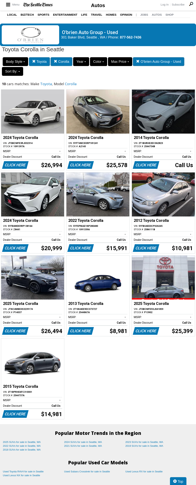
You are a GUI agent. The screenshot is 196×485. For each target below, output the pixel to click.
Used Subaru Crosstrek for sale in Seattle (87, 471)
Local (12, 14)
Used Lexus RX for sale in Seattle (144, 471)
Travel (96, 14)
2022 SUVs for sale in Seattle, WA (22, 445)
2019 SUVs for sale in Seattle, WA (144, 445)
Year (81, 62)
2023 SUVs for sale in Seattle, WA (144, 442)
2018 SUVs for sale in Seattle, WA (22, 449)
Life (84, 14)
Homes (111, 14)
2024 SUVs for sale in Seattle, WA (83, 442)
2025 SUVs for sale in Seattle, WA (22, 442)
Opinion (126, 14)
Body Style (15, 62)
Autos (98, 5)
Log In (165, 4)
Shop (169, 14)
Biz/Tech (27, 14)
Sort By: (12, 71)
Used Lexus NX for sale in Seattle (21, 475)
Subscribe (178, 4)
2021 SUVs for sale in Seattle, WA (83, 445)
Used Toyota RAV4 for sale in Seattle (23, 471)
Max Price (120, 62)
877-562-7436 (130, 37)
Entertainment (65, 14)
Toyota (39, 62)
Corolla (61, 62)
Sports (43, 14)
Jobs (144, 14)
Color (98, 62)
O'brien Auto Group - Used (158, 62)
